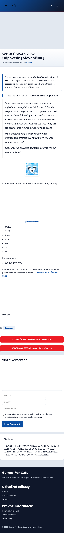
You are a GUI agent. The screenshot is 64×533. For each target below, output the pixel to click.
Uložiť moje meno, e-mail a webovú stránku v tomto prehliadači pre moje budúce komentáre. (28, 415)
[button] (51, 5)
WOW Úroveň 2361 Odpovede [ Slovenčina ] (33, 339)
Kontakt (5, 499)
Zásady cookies (9, 514)
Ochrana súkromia (10, 510)
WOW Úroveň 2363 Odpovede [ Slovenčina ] (30, 348)
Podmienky (7, 518)
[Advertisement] (32, 29)
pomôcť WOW (32, 221)
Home (5, 491)
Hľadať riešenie (9, 495)
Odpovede (8, 328)
